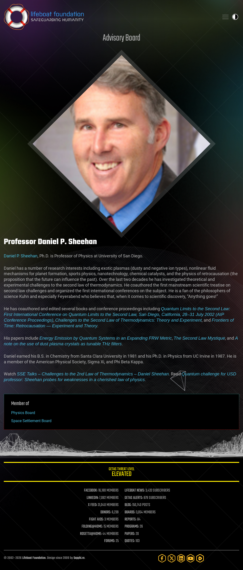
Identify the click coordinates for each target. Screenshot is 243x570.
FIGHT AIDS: (96, 519)
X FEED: (92, 505)
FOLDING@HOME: (92, 527)
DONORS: (105, 512)
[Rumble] (200, 558)
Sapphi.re (79, 558)
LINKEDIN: (92, 498)
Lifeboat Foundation (34, 558)
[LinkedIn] (181, 558)
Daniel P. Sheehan (20, 255)
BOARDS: (130, 512)
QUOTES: (130, 541)
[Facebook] (162, 558)
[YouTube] (190, 558)
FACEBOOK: (91, 491)
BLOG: (128, 505)
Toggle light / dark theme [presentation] (235, 17)
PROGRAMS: (132, 527)
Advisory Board (121, 38)
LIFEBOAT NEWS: (135, 491)
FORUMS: (109, 541)
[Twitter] (171, 558)
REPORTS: (130, 519)
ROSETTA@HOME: (91, 534)
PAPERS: (130, 534)
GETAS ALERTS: (134, 498)
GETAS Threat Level (121, 472)
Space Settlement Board (31, 421)
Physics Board (23, 412)
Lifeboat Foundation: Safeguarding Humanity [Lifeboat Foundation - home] (109, 17)
